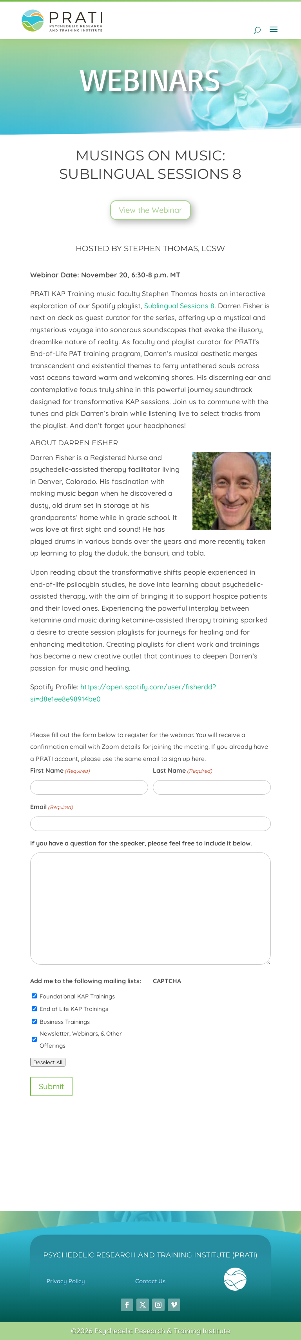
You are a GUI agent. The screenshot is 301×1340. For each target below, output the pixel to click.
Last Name (182, 771)
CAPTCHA (167, 981)
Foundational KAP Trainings (77, 996)
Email (51, 807)
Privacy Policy (66, 1281)
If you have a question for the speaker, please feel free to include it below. (141, 843)
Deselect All (47, 1062)
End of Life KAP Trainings (74, 1009)
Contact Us (150, 1281)
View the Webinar (150, 210)
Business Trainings (65, 1021)
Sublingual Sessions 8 (179, 305)
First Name (60, 771)
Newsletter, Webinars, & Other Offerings (81, 1039)
